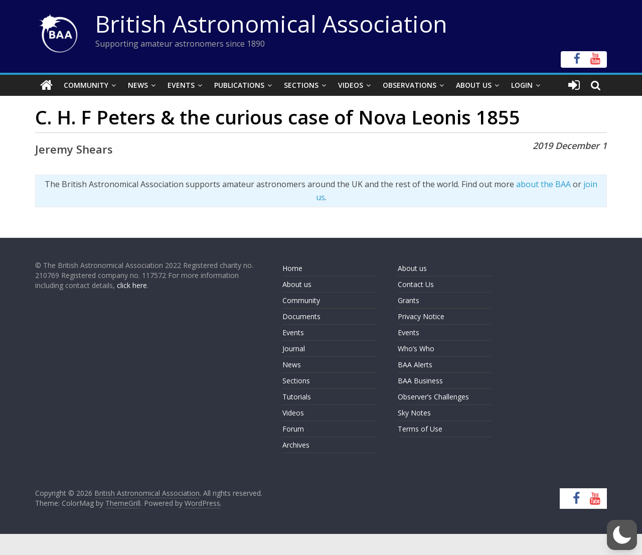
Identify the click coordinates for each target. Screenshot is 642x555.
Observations (409, 85)
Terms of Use (420, 429)
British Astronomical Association (271, 23)
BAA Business (420, 380)
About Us (474, 85)
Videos (350, 85)
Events (181, 85)
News (138, 85)
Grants (408, 300)
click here (132, 285)
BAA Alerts (415, 364)
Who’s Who (416, 348)
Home (292, 268)
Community (86, 85)
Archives (295, 445)
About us (296, 284)
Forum (293, 429)
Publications (239, 85)
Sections (301, 85)
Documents (301, 316)
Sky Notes (414, 413)
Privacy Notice (421, 316)
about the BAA (543, 184)
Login (522, 85)
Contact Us (416, 284)
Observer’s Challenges (433, 396)
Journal (293, 348)
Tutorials (296, 396)
